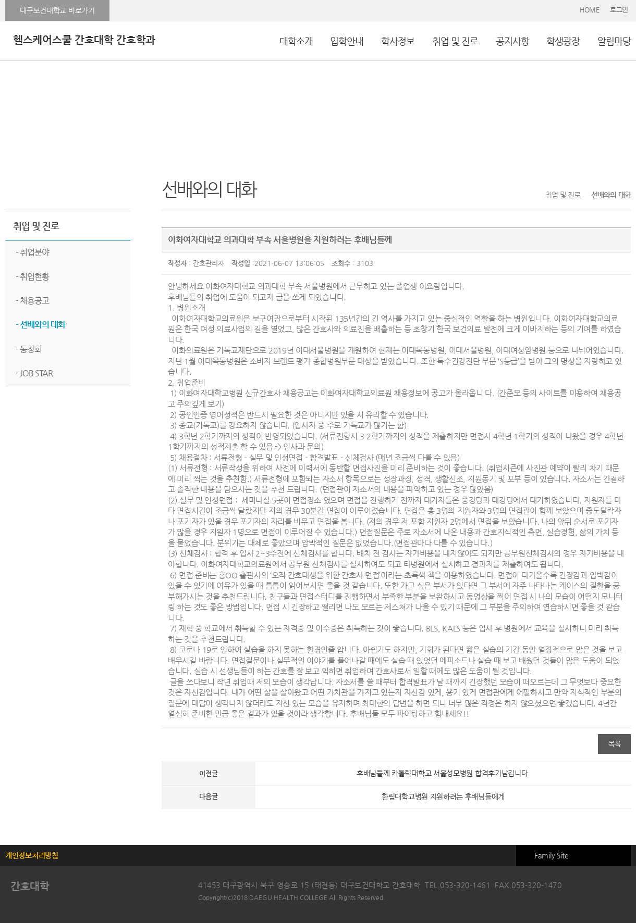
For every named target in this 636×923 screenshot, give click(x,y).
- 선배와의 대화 (40, 325)
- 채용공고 (32, 301)
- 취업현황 (32, 277)
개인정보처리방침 (31, 855)
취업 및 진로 (455, 40)
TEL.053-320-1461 (457, 885)
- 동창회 (29, 349)
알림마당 (614, 40)
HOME (590, 10)
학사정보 (397, 40)
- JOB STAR (34, 373)
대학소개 (296, 40)
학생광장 (563, 40)
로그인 (619, 10)
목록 (614, 744)
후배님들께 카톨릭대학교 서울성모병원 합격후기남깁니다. (443, 773)
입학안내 (346, 40)
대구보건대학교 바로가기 (57, 10)
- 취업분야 (32, 252)
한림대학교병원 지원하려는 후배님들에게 (443, 796)
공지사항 (512, 40)
